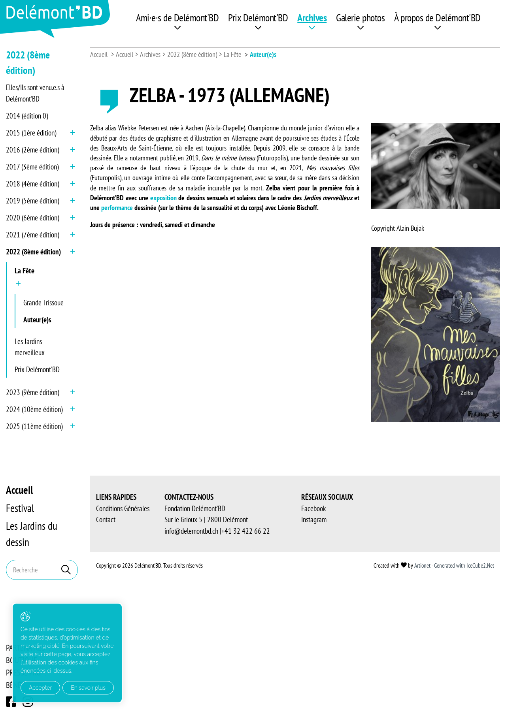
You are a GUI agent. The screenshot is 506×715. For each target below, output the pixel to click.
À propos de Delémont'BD (437, 17)
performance (117, 207)
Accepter (40, 688)
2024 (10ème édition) (34, 409)
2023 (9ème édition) (32, 392)
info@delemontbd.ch (191, 531)
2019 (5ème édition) (32, 200)
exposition (164, 197)
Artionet (422, 565)
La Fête (24, 270)
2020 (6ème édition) (32, 217)
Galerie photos (360, 17)
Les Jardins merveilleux (30, 347)
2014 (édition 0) (27, 115)
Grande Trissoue (43, 302)
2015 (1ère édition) (31, 132)
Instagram (314, 519)
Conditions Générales (122, 508)
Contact (105, 519)
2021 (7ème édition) (32, 234)
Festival (20, 508)
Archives (312, 17)
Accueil (19, 490)
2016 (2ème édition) (32, 149)
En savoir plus (88, 688)
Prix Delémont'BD (258, 17)
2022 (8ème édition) (33, 251)
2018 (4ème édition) (32, 183)
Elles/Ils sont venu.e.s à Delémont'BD (35, 93)
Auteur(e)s (37, 319)
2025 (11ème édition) (34, 426)
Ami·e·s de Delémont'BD (177, 17)
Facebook (313, 508)
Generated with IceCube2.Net (464, 565)
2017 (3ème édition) (32, 166)
